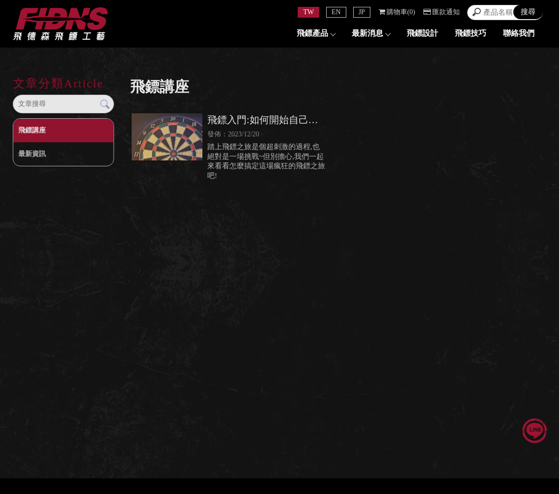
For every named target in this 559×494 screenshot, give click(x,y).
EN (336, 12)
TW (308, 12)
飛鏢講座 (32, 130)
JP (362, 12)
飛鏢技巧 (470, 33)
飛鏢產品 (316, 33)
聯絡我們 (518, 33)
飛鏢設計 (422, 33)
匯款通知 (441, 12)
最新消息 (371, 33)
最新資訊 (32, 153)
